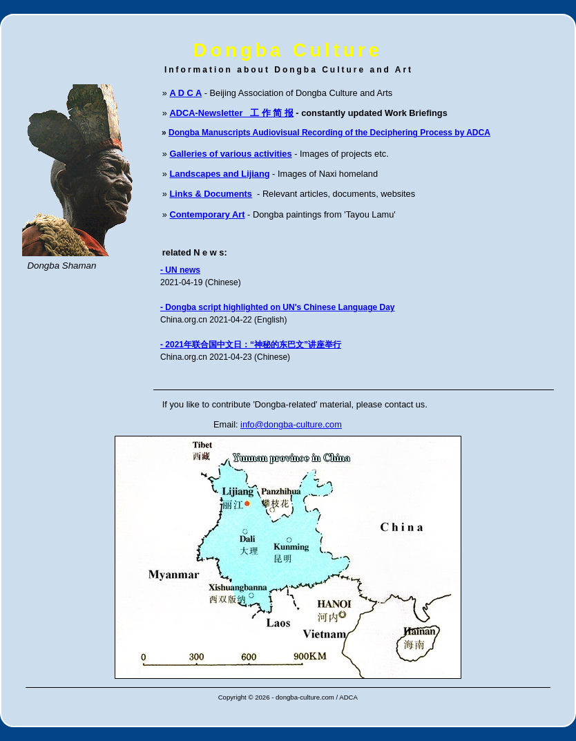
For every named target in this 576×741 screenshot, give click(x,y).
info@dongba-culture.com (291, 424)
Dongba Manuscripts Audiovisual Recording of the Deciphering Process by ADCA (329, 132)
